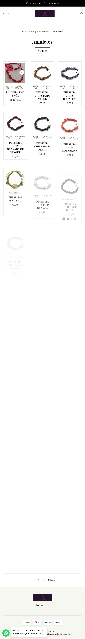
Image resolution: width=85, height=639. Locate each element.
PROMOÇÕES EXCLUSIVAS (47, 3)
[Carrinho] (81, 14)
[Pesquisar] (8, 14)
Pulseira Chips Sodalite (69, 95)
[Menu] (3, 14)
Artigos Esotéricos (40, 32)
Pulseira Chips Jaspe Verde (42, 95)
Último (51, 580)
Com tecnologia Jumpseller (57, 634)
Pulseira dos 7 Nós (15, 93)
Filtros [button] (42, 50)
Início (24, 32)
